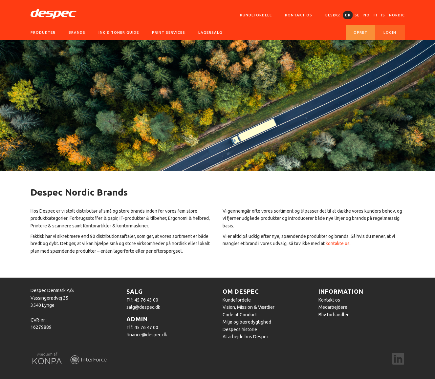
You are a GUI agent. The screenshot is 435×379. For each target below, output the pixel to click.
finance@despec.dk (146, 334)
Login (389, 32)
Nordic (397, 15)
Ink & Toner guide (118, 32)
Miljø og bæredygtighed (247, 322)
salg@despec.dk (143, 307)
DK (348, 15)
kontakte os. (338, 243)
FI (375, 15)
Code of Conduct (240, 314)
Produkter (43, 32)
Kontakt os (298, 15)
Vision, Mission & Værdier (248, 307)
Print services (168, 32)
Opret (360, 32)
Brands (77, 32)
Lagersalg (210, 32)
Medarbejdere (332, 307)
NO (366, 15)
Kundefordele (256, 15)
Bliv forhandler (333, 314)
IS (383, 15)
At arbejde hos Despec (246, 336)
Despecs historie (240, 329)
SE (357, 15)
